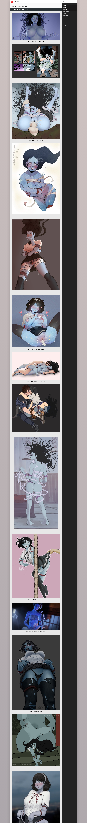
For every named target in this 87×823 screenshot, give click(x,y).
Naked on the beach (67, 23)
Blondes (64, 21)
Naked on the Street (67, 17)
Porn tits (64, 7)
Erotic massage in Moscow (69, 1)
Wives (64, 43)
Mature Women (66, 39)
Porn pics (65, 9)
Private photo (65, 15)
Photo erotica (65, 5)
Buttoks (64, 13)
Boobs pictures (66, 11)
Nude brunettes (66, 41)
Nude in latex (65, 27)
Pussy (64, 46)
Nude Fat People (66, 19)
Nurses (64, 35)
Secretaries (65, 37)
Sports (64, 33)
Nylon (64, 29)
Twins (64, 31)
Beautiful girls (65, 25)
